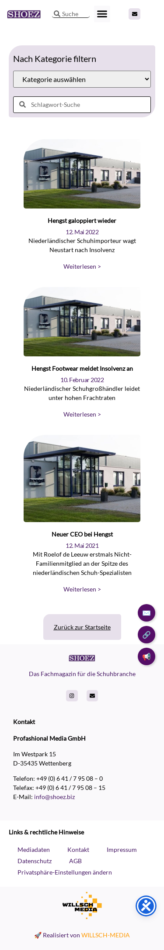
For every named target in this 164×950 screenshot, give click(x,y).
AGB (75, 861)
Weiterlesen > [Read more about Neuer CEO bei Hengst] (82, 589)
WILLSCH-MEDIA (105, 935)
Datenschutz (34, 861)
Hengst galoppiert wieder (82, 220)
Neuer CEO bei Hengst (82, 534)
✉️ (146, 612)
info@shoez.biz (54, 796)
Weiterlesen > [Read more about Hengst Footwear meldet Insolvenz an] (82, 414)
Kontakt (78, 849)
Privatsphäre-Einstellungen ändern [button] (64, 872)
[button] (102, 14)
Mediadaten (33, 849)
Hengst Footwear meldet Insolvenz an (82, 368)
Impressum (122, 849)
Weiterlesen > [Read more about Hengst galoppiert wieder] (82, 266)
